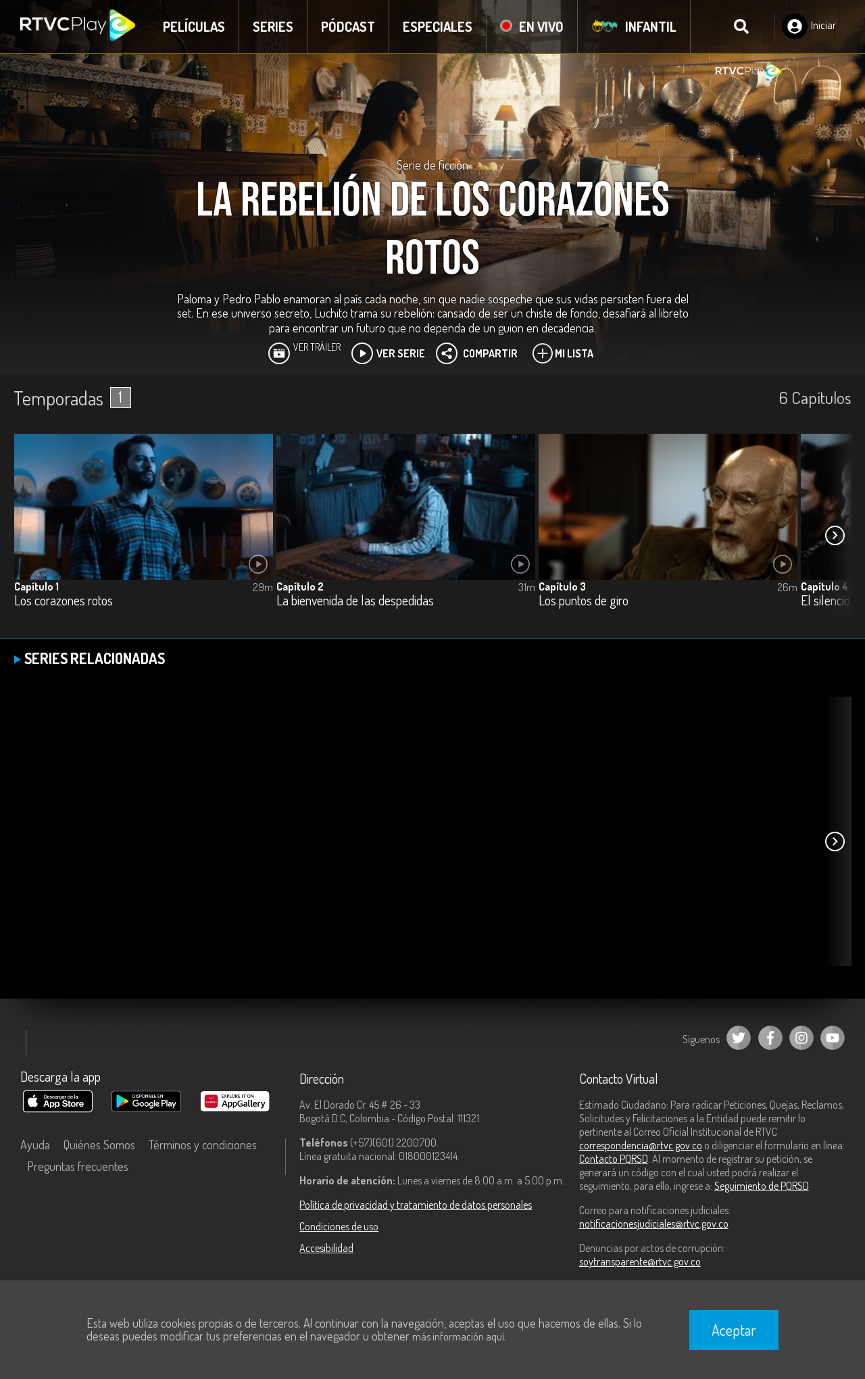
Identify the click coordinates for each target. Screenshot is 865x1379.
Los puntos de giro (583, 601)
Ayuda (35, 1144)
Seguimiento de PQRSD (761, 1186)
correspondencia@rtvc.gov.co (640, 1145)
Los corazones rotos (63, 601)
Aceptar (734, 1329)
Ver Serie (388, 353)
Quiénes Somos (99, 1144)
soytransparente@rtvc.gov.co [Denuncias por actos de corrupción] (640, 1261)
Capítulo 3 (562, 586)
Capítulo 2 (300, 586)
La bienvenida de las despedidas (355, 601)
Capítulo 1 (36, 586)
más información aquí (458, 1336)
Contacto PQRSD (613, 1158)
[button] (834, 536)
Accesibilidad (326, 1248)
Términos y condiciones (203, 1144)
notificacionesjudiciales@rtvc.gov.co (653, 1223)
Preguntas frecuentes (77, 1166)
